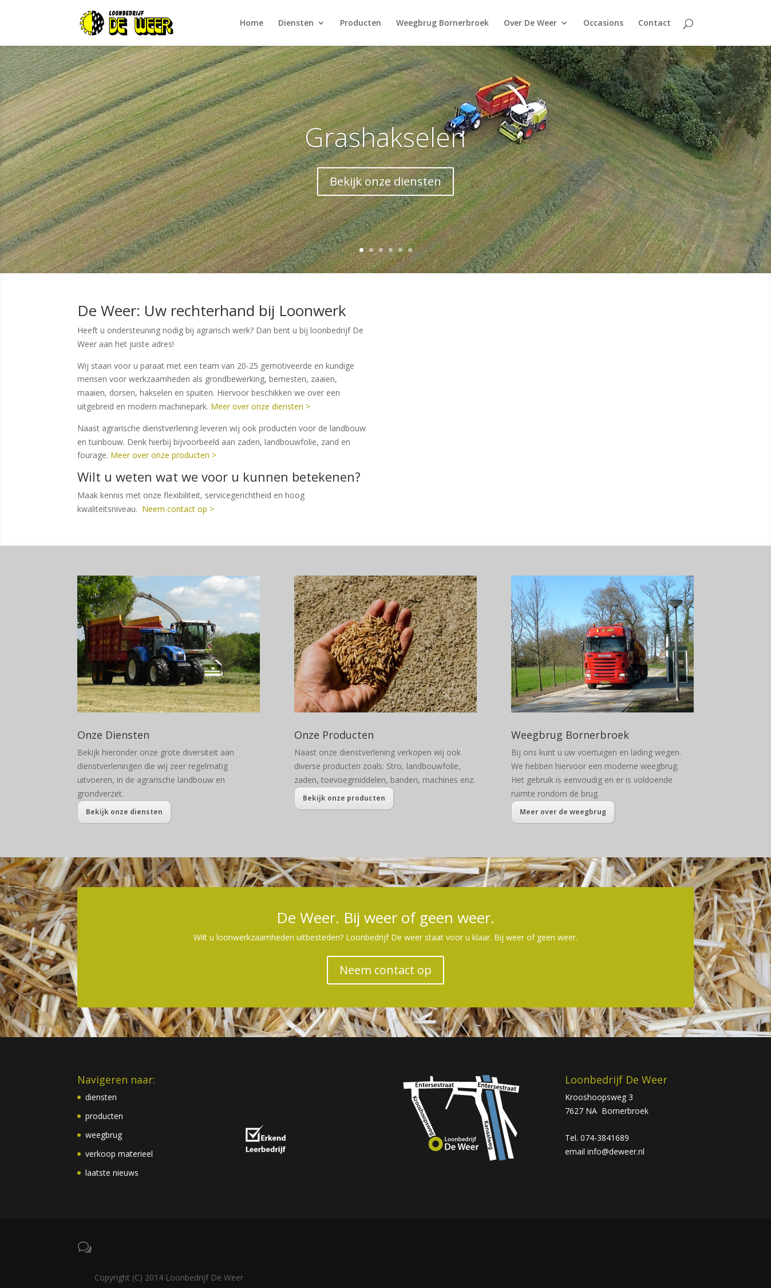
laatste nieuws (112, 1172)
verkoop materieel (119, 1153)
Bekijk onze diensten (385, 181)
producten (104, 1115)
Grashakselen (385, 137)
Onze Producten (334, 735)
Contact (654, 23)
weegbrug (103, 1134)
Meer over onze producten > (163, 455)
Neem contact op (385, 970)
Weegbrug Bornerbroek (442, 23)
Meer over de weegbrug (563, 812)
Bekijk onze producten (344, 798)
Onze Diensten (113, 735)
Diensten (296, 23)
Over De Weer (530, 23)
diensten (101, 1097)
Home (251, 23)
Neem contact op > (178, 508)
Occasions (603, 23)
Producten (360, 23)
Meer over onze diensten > (260, 406)
